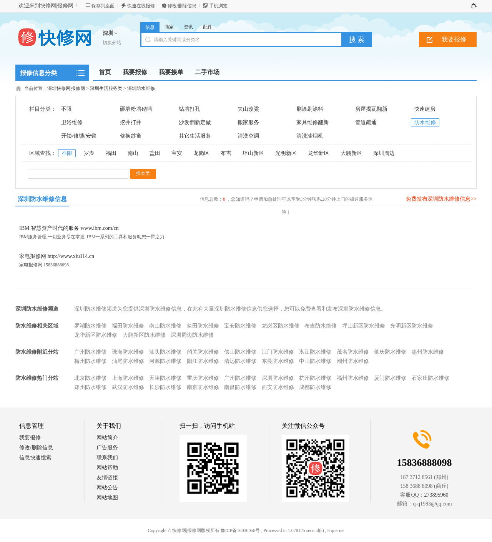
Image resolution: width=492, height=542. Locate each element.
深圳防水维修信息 (42, 199)
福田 (111, 153)
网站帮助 (107, 468)
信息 (150, 27)
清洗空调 (248, 136)
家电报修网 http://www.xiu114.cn (56, 256)
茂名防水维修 (353, 352)
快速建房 (424, 109)
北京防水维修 (90, 378)
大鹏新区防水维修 (144, 335)
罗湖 (89, 153)
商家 (169, 27)
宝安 (176, 153)
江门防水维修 (278, 352)
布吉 (226, 153)
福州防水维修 (353, 378)
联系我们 (107, 458)
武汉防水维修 (128, 387)
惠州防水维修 (428, 352)
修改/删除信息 (182, 5)
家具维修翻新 (312, 122)
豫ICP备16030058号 (240, 530)
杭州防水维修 (315, 378)
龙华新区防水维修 (95, 335)
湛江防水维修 (315, 352)
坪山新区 (253, 153)
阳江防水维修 (203, 361)
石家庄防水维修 (430, 378)
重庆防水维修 (203, 378)
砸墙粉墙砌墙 (136, 109)
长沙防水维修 (165, 387)
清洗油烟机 (309, 136)
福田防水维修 (128, 326)
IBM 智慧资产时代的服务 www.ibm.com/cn (69, 228)
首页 (105, 72)
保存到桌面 (103, 5)
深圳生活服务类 (106, 88)
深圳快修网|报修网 (66, 88)
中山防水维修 (315, 361)
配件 (207, 27)
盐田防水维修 (203, 326)
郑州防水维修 (90, 387)
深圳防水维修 (141, 88)
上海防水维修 (128, 378)
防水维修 (425, 122)
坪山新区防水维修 (363, 326)
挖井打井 (130, 122)
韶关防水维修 (203, 352)
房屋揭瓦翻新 (371, 109)
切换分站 (112, 42)
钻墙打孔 (189, 109)
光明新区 (286, 153)
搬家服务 (248, 122)
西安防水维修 (278, 387)
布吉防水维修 (320, 326)
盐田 (155, 153)
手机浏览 (218, 5)
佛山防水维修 (240, 352)
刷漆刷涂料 (309, 109)
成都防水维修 (315, 387)
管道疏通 (366, 122)
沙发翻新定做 (195, 122)
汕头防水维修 (165, 352)
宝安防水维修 (240, 326)
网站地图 (107, 497)
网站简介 (107, 438)
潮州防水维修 (353, 361)
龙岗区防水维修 (280, 326)
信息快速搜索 (35, 458)
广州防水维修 (90, 352)
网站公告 (107, 487)
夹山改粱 (248, 109)
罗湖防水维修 (90, 326)
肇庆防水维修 (390, 352)
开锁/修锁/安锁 (78, 136)
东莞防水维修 (278, 361)
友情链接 (107, 477)
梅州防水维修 (90, 361)
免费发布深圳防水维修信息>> (441, 199)
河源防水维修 (165, 361)
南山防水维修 (165, 326)
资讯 (188, 27)
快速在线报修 (141, 5)
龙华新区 (318, 153)
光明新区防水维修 (411, 326)
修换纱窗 (130, 136)
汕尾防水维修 (128, 361)
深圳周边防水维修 (192, 335)
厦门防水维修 (390, 378)
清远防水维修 (240, 361)
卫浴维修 (72, 122)
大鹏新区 (351, 153)
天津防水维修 (165, 378)
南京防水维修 (203, 387)
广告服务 (107, 448)
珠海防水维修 (128, 352)
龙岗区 (201, 153)
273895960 (436, 495)
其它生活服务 (195, 136)
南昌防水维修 (240, 387)
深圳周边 (384, 153)
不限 (66, 109)
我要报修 (454, 39)
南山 (133, 153)
